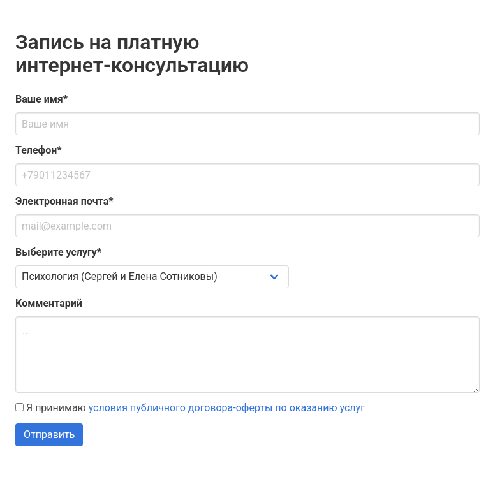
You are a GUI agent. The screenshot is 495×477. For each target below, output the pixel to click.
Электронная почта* (64, 201)
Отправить (49, 435)
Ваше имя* (41, 99)
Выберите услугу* (58, 252)
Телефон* (38, 150)
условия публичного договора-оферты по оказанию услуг (227, 408)
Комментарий (48, 303)
